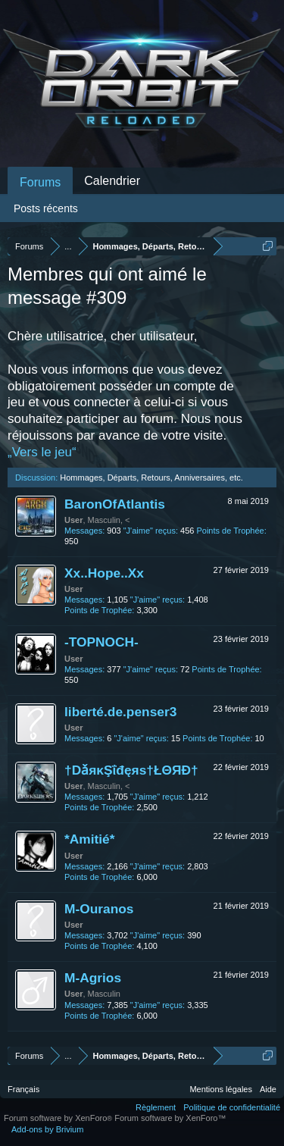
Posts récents (46, 208)
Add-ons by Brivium (47, 1129)
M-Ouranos (98, 908)
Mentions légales (220, 1089)
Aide (268, 1089)
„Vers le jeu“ (42, 452)
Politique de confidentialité (231, 1107)
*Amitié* (89, 839)
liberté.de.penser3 (120, 711)
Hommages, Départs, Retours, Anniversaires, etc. (151, 477)
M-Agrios (92, 977)
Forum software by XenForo (59, 1118)
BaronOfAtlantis (114, 504)
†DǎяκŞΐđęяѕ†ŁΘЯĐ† (131, 770)
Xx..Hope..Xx (104, 573)
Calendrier (112, 180)
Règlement (156, 1107)
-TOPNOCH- (101, 642)
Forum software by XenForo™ (170, 1118)
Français (23, 1089)
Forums (40, 182)
